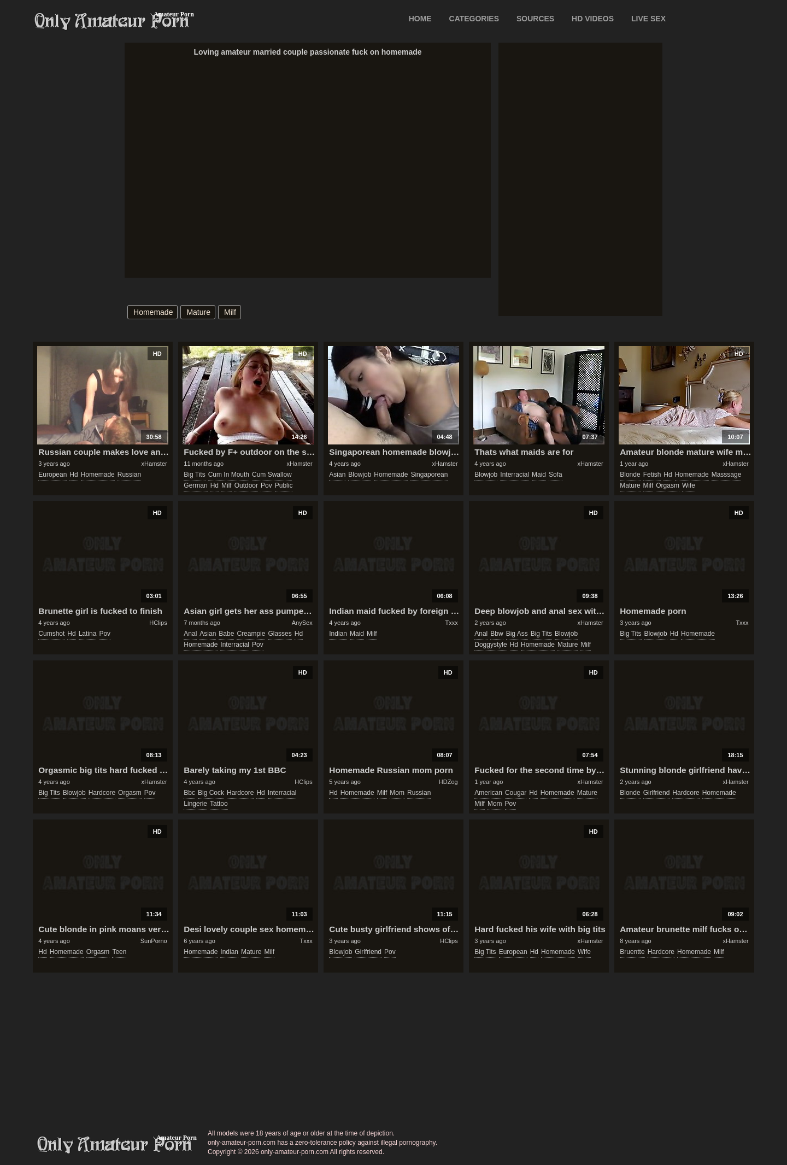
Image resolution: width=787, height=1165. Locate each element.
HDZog (448, 781)
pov (266, 485)
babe (226, 633)
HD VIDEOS (593, 18)
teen (119, 952)
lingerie (195, 803)
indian (338, 633)
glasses (279, 633)
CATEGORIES (474, 18)
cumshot (51, 633)
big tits (194, 474)
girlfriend (656, 793)
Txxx (451, 622)
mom (397, 793)
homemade (153, 312)
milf (230, 312)
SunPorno (153, 941)
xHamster (154, 463)
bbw (496, 633)
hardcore (102, 793)
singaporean (429, 474)
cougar (515, 793)
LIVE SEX (648, 18)
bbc (189, 793)
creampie (251, 633)
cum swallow (272, 474)
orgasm (667, 485)
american (488, 793)
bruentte (632, 952)
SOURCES (535, 18)
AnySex (302, 622)
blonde (630, 474)
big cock (211, 793)
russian (129, 474)
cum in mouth (228, 474)
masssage (727, 474)
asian (337, 474)
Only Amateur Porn (112, 21)
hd (73, 474)
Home (420, 18)
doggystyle (490, 644)
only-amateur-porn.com (115, 1144)
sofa (555, 474)
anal (190, 633)
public (284, 485)
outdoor (246, 485)
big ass (517, 633)
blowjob (359, 474)
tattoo (219, 803)
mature (198, 312)
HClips (158, 622)
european (52, 474)
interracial (514, 474)
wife (688, 485)
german (195, 485)
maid (539, 474)
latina (88, 633)
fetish (652, 474)
